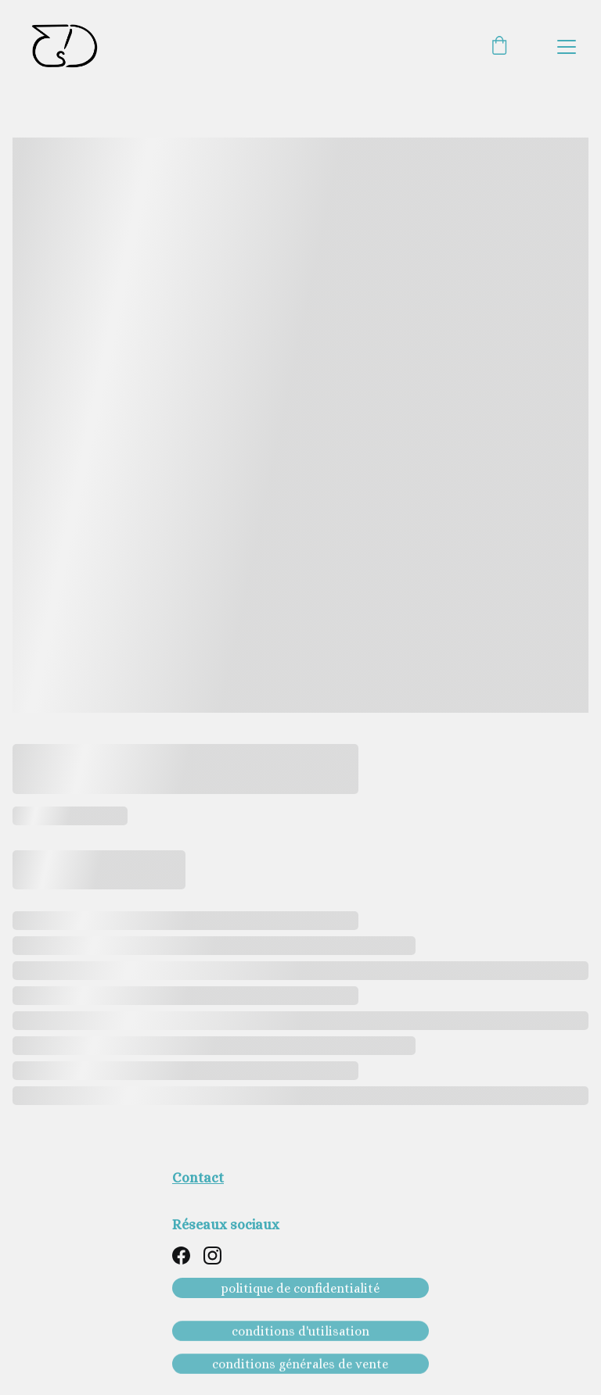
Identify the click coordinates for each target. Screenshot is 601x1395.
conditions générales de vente (300, 1364)
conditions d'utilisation (300, 1332)
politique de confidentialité (300, 1288)
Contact (198, 1178)
